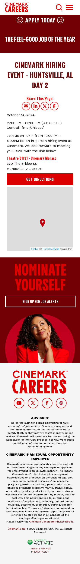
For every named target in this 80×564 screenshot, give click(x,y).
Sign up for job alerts (40, 301)
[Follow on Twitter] (33, 403)
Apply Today (40, 20)
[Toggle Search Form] (59, 7)
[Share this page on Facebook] (54, 106)
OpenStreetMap (51, 249)
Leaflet (34, 249)
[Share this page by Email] (26, 106)
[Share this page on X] (45, 106)
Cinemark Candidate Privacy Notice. (51, 521)
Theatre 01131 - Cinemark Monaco (31, 158)
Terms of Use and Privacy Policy (39, 550)
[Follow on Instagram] (61, 403)
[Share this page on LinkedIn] (35, 106)
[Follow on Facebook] (47, 403)
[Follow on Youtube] (19, 403)
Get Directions (40, 179)
